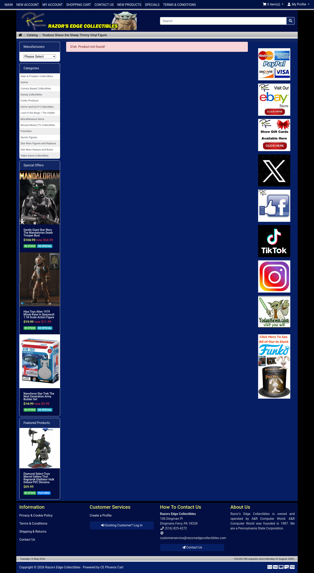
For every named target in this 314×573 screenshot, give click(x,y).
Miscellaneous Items (32, 119)
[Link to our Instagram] (274, 276)
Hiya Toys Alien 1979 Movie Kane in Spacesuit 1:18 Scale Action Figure (39, 314)
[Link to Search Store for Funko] (274, 366)
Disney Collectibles (31, 94)
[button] (273, 4)
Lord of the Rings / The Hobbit (38, 112)
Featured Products (37, 423)
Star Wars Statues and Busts (37, 149)
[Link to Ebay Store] (274, 100)
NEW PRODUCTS (129, 5)
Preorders (26, 131)
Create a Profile (101, 515)
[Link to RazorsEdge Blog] (274, 241)
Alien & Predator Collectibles (37, 76)
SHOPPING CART (78, 5)
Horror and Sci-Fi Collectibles (37, 106)
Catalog (32, 35)
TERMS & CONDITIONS (179, 5)
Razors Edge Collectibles (62, 567)
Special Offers (34, 165)
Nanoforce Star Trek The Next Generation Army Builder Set (39, 396)
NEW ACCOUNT (27, 5)
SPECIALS (152, 5)
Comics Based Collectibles (36, 88)
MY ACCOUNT (52, 5)
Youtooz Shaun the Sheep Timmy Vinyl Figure (74, 35)
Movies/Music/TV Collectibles (38, 125)
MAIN (9, 5)
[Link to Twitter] (274, 170)
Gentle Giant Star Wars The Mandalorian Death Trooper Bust (38, 232)
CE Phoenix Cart (111, 567)
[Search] (223, 21)
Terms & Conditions (33, 523)
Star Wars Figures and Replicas (38, 143)
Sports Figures (29, 137)
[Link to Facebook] (274, 206)
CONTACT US (104, 5)
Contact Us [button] (192, 547)
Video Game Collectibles (34, 155)
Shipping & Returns (32, 531)
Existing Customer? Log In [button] (121, 525)
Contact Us (27, 539)
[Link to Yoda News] (274, 312)
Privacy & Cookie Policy (36, 515)
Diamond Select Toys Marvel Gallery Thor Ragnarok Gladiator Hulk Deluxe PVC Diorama (39, 478)
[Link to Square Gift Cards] (274, 135)
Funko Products (29, 100)
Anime (24, 82)
